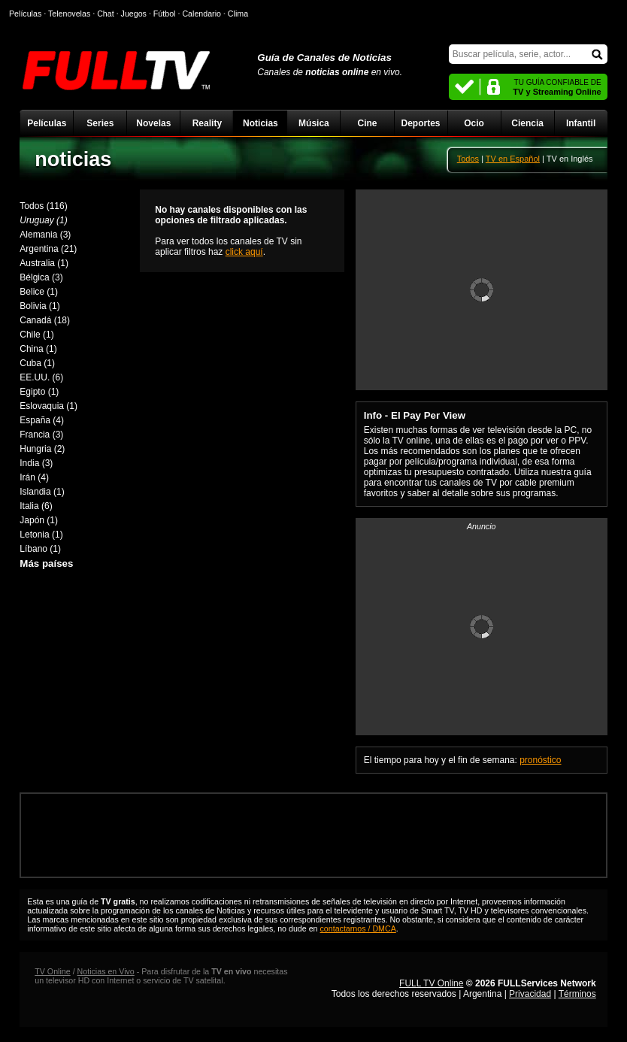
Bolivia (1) (39, 306)
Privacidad (530, 994)
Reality (207, 123)
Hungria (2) (42, 449)
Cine (367, 123)
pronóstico (540, 760)
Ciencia (527, 123)
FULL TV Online (431, 983)
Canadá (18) (45, 320)
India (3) (36, 463)
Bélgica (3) (41, 277)
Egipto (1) (39, 391)
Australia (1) (44, 263)
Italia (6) (36, 506)
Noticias (260, 123)
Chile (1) (36, 334)
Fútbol (164, 13)
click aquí (244, 252)
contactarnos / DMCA (357, 928)
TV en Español (513, 158)
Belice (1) (39, 291)
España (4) (42, 420)
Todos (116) (43, 206)
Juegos (134, 13)
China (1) (38, 349)
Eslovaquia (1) (48, 406)
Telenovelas (69, 13)
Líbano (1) (40, 549)
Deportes (421, 123)
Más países (46, 563)
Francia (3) (41, 434)
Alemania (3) (45, 234)
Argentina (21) (48, 249)
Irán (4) (34, 477)
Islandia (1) (42, 491)
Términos (577, 994)
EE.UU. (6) (41, 377)
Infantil (580, 123)
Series (100, 123)
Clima (238, 13)
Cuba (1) (37, 363)
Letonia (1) (41, 534)
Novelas (153, 123)
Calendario (201, 13)
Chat (105, 13)
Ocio (474, 123)
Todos (468, 158)
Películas (46, 123)
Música (313, 123)
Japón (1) (39, 520)
